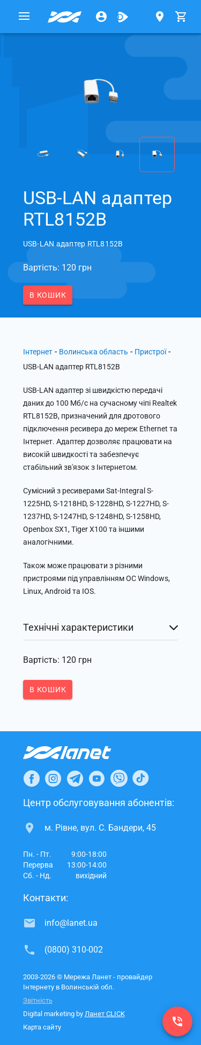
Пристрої (150, 351)
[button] (100, 627)
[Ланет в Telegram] (75, 778)
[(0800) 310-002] (177, 1021)
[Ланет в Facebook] (31, 778)
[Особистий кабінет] (101, 16)
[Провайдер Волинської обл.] (65, 16)
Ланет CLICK (105, 1014)
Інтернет (38, 351)
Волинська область (93, 351)
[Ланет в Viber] (119, 778)
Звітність (38, 1000)
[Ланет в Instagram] (53, 778)
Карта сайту (42, 1027)
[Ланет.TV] (122, 16)
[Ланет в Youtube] (96, 778)
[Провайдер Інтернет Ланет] (79, 752)
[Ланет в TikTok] (140, 778)
